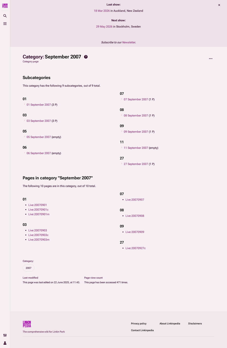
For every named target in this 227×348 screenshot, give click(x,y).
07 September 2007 (136, 99)
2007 (28, 268)
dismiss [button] (219, 5)
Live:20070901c (38, 209)
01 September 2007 (39, 104)
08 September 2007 (136, 115)
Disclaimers (195, 323)
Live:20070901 (37, 205)
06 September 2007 (39, 153)
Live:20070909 (135, 232)
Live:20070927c (136, 248)
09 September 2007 (136, 131)
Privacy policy (138, 323)
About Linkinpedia (170, 323)
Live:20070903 (37, 230)
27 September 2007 (136, 164)
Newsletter (128, 42)
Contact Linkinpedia (142, 330)
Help (86, 57)
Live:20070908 (135, 216)
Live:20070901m (38, 214)
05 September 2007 (39, 137)
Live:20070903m (38, 239)
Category (28, 261)
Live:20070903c (38, 235)
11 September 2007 (136, 147)
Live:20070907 (135, 199)
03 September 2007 (39, 121)
